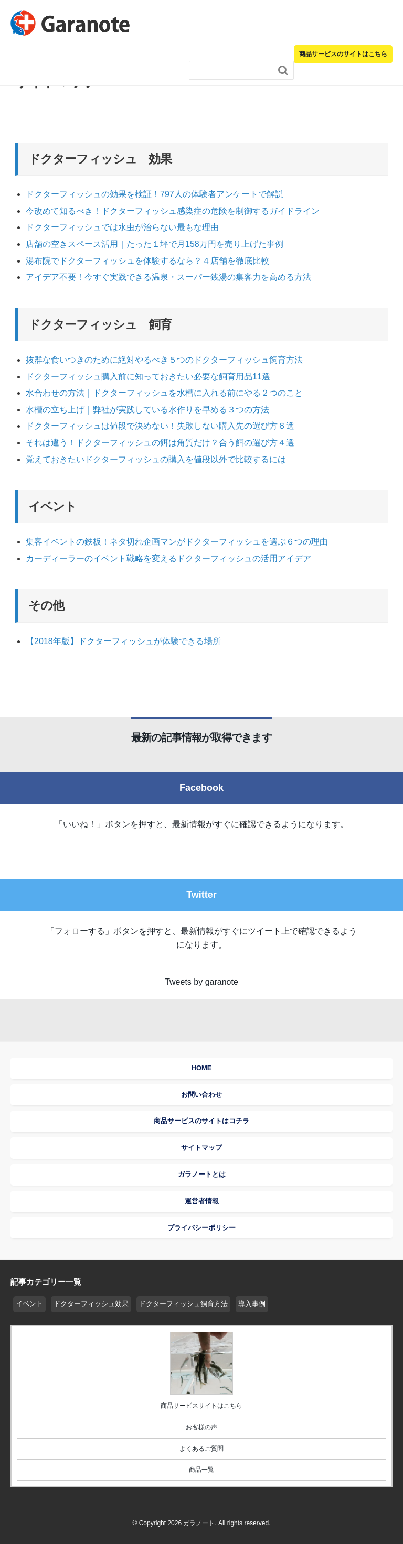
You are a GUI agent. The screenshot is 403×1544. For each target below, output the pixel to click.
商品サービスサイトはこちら (201, 1405)
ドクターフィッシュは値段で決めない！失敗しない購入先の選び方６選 (160, 425)
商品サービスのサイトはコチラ (201, 1121)
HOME (202, 1068)
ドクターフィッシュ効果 (91, 1304)
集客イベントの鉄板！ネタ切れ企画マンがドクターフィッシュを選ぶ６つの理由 (177, 541)
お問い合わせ (201, 1095)
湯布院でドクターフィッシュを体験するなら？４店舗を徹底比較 (152, 260)
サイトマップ (201, 1147)
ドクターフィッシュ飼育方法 (183, 1304)
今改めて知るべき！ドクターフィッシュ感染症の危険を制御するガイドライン (173, 210)
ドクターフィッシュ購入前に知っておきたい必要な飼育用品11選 (148, 376)
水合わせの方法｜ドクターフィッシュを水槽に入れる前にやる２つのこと (164, 392)
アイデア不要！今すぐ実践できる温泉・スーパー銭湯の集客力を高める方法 (168, 277)
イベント (29, 1304)
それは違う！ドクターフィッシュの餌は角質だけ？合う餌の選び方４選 (160, 442)
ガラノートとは (202, 1174)
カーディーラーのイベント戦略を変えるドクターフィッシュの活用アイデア (168, 558)
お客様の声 (201, 1427)
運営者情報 (202, 1201)
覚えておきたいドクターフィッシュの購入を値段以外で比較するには (156, 459)
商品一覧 (201, 1469)
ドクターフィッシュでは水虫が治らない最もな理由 (122, 227)
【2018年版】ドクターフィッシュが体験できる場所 (123, 641)
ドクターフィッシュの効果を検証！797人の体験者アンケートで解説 (154, 194)
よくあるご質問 (201, 1448)
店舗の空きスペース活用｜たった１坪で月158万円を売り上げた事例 (154, 244)
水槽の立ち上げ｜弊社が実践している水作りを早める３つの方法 (147, 409)
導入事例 (252, 1304)
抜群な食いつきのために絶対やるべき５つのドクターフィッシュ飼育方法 (164, 359)
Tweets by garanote (201, 981)
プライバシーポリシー (201, 1228)
